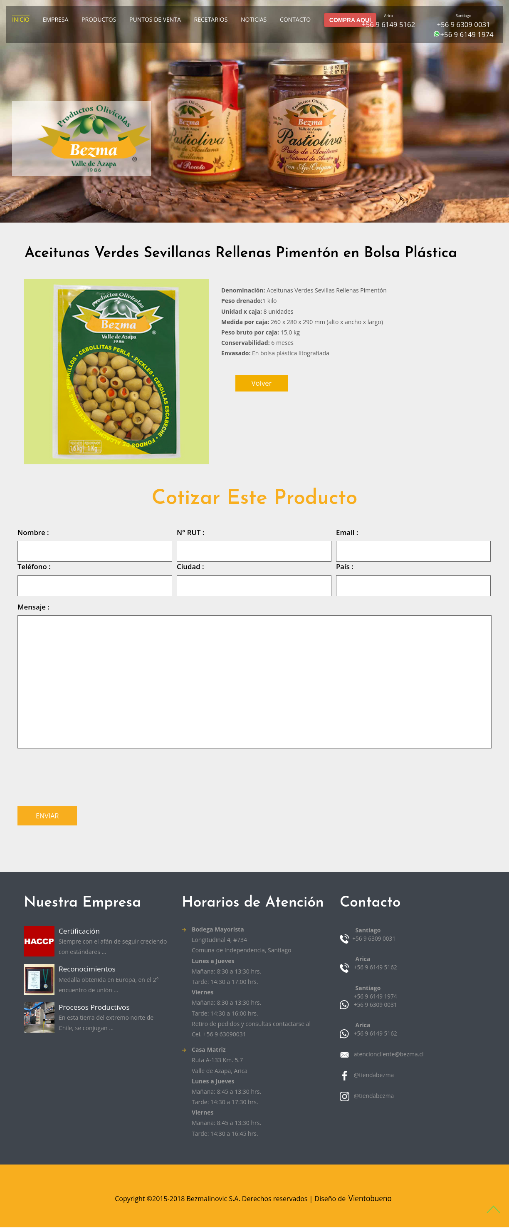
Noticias (254, 19)
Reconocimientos (89, 971)
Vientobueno (370, 1200)
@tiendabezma (373, 1076)
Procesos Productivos (96, 1010)
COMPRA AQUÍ (350, 20)
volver (262, 383)
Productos (99, 19)
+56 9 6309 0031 (463, 24)
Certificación (80, 932)
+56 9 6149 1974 (466, 34)
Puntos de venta (155, 19)
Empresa (56, 19)
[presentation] (80, 775)
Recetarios (211, 19)
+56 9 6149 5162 (388, 24)
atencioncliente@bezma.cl (388, 1055)
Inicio (21, 19)
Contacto (295, 19)
